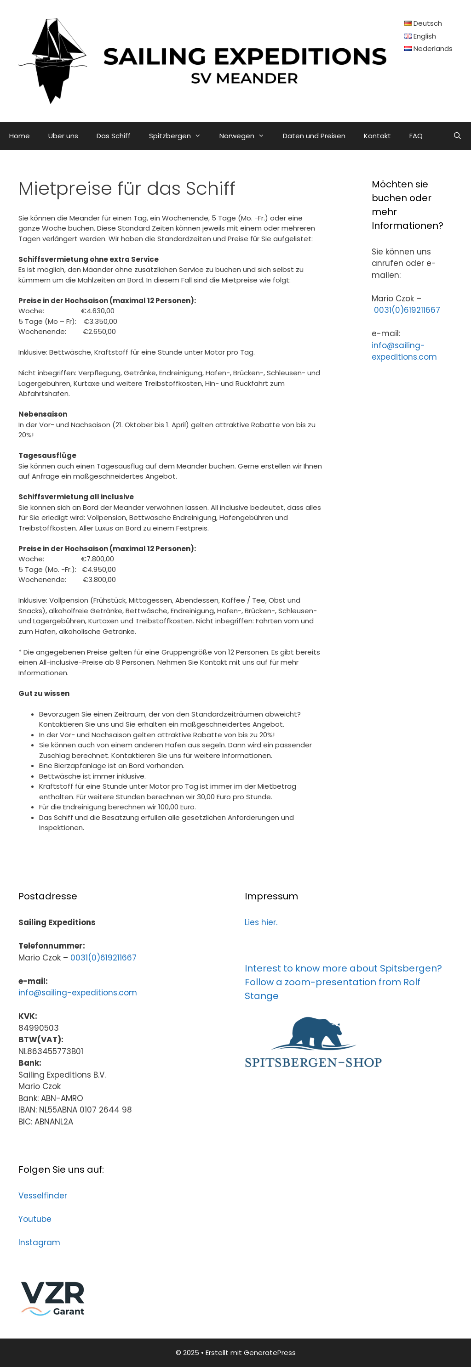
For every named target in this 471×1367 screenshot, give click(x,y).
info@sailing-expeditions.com (404, 351)
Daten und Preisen (314, 136)
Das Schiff (114, 136)
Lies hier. (261, 922)
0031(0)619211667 (407, 310)
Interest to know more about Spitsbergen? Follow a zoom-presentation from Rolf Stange (343, 982)
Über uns (63, 136)
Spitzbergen (179, 136)
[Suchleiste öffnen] (457, 136)
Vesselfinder (42, 1195)
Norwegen (246, 136)
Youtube (35, 1219)
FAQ (416, 136)
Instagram (39, 1242)
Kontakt (377, 136)
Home (19, 136)
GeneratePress (270, 1352)
